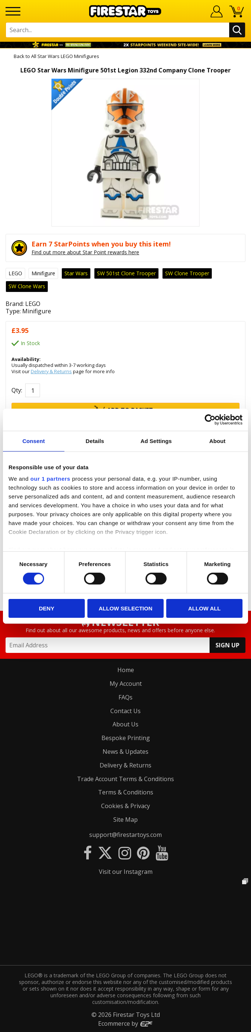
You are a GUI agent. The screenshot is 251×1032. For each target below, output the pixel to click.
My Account (126, 684)
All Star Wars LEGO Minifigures (65, 56)
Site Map (125, 819)
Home (125, 670)
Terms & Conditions (125, 792)
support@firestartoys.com (125, 835)
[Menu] (13, 11)
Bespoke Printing (125, 738)
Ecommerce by (125, 1023)
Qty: (16, 390)
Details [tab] (95, 440)
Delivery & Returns (51, 371)
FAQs (125, 697)
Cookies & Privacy (125, 806)
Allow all (204, 608)
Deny (46, 608)
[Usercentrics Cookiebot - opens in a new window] (210, 419)
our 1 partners (50, 479)
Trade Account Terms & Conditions (125, 779)
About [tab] (217, 440)
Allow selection (125, 608)
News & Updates (125, 751)
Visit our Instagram (126, 872)
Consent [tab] (33, 440)
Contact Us (125, 711)
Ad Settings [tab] (156, 440)
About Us (125, 724)
